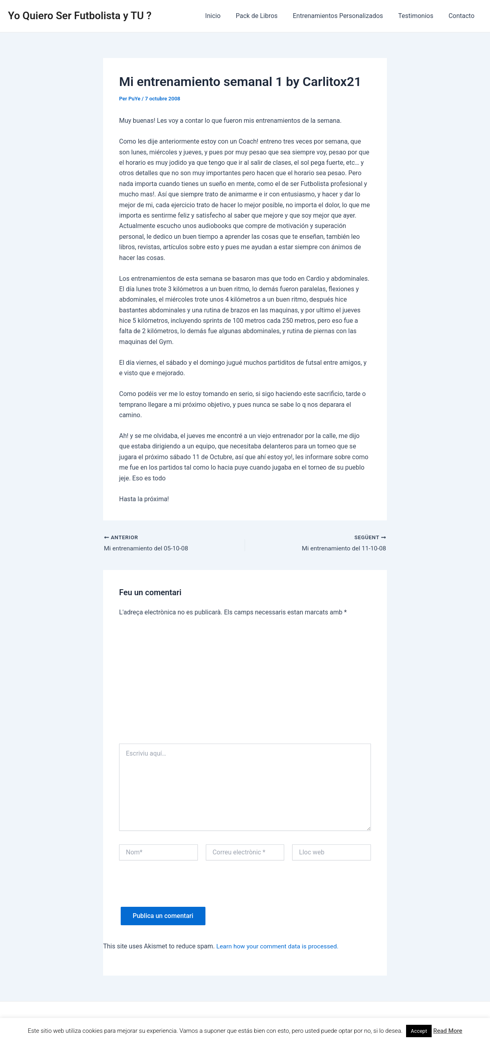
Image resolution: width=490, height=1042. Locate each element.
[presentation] (180, 891)
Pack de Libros (265, 16)
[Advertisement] (245, 684)
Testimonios (419, 16)
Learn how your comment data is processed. (279, 946)
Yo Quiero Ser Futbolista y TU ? (79, 16)
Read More (447, 1030)
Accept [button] (419, 1031)
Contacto (463, 16)
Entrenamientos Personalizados (344, 16)
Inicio (223, 16)
